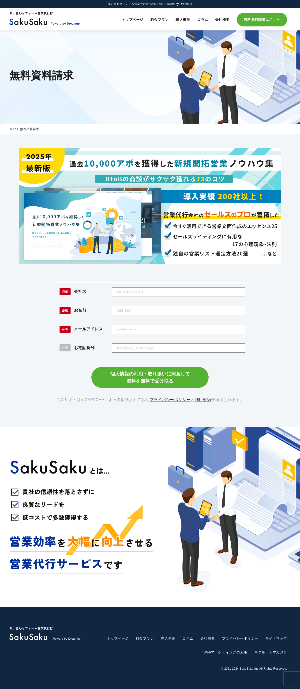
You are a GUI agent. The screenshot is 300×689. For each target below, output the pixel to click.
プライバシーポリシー (170, 399)
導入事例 (183, 20)
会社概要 (222, 20)
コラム (202, 20)
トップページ (132, 20)
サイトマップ (276, 638)
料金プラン (159, 20)
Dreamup (186, 4)
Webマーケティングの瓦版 (225, 652)
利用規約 (203, 399)
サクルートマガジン (270, 652)
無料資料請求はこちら (262, 20)
